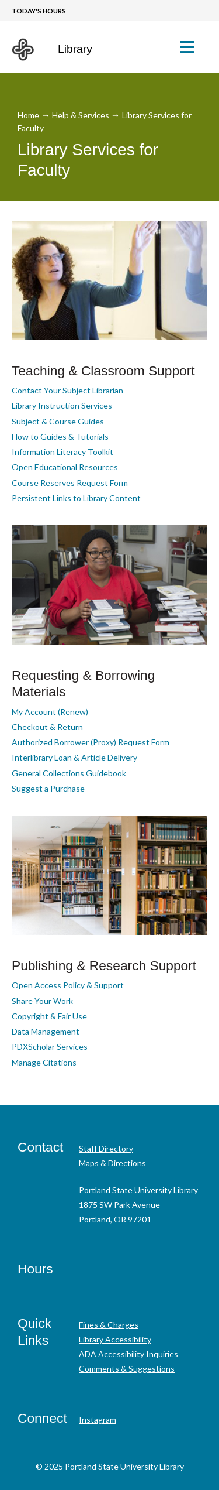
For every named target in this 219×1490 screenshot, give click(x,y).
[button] (192, 47)
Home (28, 115)
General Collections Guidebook (69, 773)
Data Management (45, 1031)
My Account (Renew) (50, 712)
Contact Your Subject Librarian (67, 390)
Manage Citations (44, 1062)
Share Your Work (42, 1001)
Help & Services (80, 115)
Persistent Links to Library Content (76, 498)
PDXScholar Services (50, 1046)
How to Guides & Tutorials (60, 436)
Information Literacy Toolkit (62, 452)
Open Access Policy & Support (68, 985)
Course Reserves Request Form (70, 483)
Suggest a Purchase (48, 788)
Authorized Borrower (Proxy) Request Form (90, 742)
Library (75, 49)
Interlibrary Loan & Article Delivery (74, 757)
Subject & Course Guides (58, 421)
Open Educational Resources (65, 467)
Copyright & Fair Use (49, 1016)
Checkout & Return (47, 727)
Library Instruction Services (62, 405)
